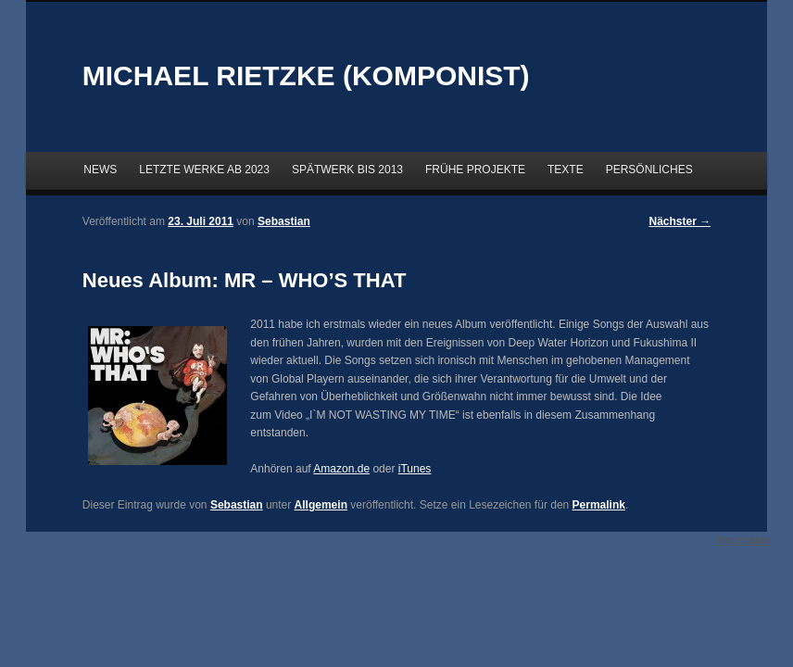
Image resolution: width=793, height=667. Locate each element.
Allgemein (321, 504)
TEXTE (566, 169)
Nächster (680, 221)
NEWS (100, 169)
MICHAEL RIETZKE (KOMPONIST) (306, 75)
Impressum (743, 540)
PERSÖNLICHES (649, 169)
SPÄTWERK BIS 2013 (347, 169)
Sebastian (236, 504)
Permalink (599, 504)
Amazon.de (341, 468)
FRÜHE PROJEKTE (475, 169)
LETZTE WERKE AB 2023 (204, 169)
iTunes (415, 468)
